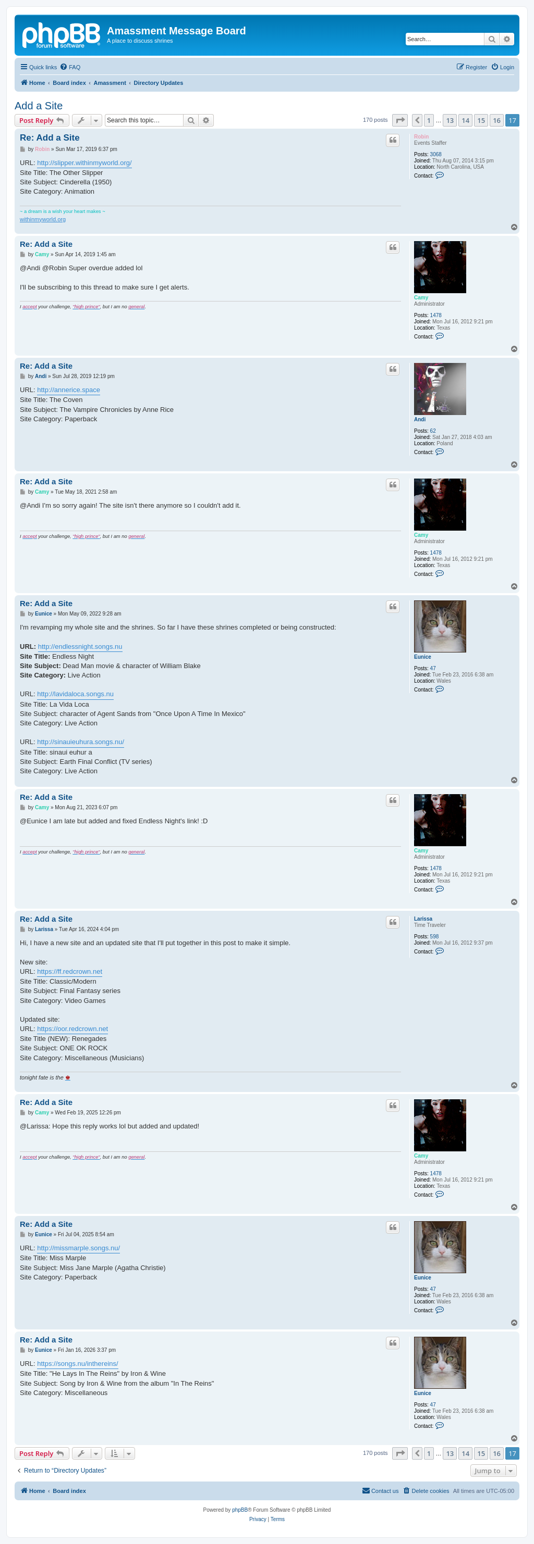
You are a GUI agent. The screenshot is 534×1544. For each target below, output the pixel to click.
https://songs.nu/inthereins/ (77, 1363)
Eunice (422, 657)
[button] (400, 120)
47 (433, 668)
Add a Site (39, 105)
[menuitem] (69, 67)
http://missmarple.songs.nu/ (78, 1248)
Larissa (423, 919)
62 (433, 431)
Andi (420, 419)
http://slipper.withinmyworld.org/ (84, 163)
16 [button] (497, 120)
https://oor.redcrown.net (72, 1029)
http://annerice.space (68, 390)
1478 (436, 315)
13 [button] (450, 120)
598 (434, 936)
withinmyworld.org (43, 219)
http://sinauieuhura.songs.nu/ (80, 742)
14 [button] (465, 120)
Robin (421, 137)
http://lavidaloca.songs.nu (75, 694)
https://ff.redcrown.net (69, 971)
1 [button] (429, 120)
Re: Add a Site (50, 138)
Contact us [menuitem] (380, 1490)
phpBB (240, 1510)
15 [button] (481, 120)
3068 (436, 154)
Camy (421, 297)
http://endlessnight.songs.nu (80, 646)
